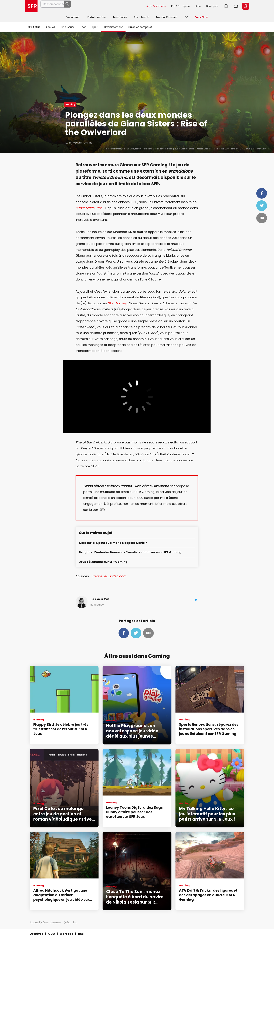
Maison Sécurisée (166, 17)
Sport (95, 27)
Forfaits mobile (96, 17)
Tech (83, 27)
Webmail (236, 6)
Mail (261, 218)
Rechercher (135, 6)
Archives (36, 934)
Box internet (73, 17)
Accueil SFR (31, 6)
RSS (81, 934)
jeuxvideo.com (114, 576)
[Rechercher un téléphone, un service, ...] (92, 6)
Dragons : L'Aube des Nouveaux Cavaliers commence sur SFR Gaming (130, 552)
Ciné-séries (67, 27)
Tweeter (261, 205)
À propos (66, 934)
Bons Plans (201, 17)
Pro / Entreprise (180, 6)
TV (186, 17)
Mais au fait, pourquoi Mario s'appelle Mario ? (113, 543)
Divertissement (113, 27)
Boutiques (212, 6)
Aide (198, 6)
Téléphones (120, 17)
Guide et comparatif (141, 27)
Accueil (50, 27)
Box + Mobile (141, 17)
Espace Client (246, 6)
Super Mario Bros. (89, 208)
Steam (96, 576)
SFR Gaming (117, 303)
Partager (261, 193)
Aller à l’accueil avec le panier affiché (226, 6)
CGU (51, 934)
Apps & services (156, 6)
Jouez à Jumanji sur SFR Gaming (103, 562)
